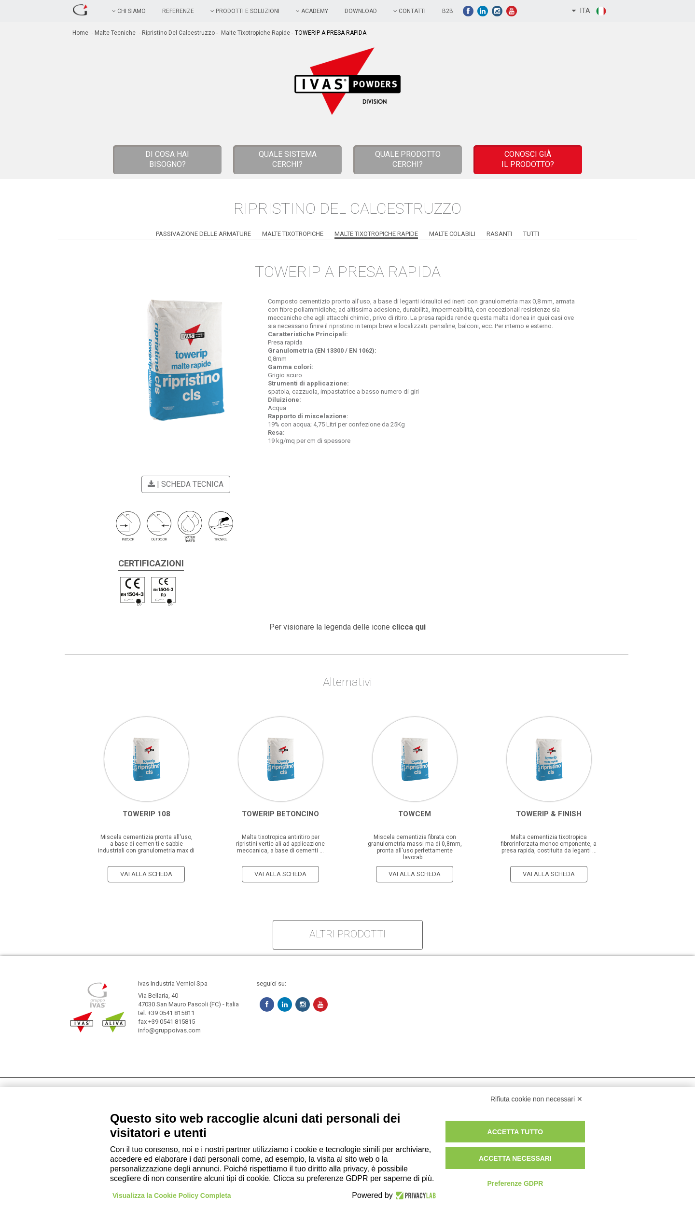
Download (361, 11)
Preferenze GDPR (515, 1183)
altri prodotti (347, 934)
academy (312, 11)
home (80, 32)
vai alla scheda (146, 874)
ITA (589, 11)
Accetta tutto (515, 1132)
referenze (178, 11)
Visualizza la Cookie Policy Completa (171, 1195)
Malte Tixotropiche (292, 233)
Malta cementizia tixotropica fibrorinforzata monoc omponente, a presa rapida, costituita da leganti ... (549, 844)
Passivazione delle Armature (203, 233)
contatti (409, 11)
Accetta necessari (515, 1158)
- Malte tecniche (113, 32)
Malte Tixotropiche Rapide (255, 32)
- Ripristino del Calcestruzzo (176, 32)
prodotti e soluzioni (244, 11)
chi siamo (129, 11)
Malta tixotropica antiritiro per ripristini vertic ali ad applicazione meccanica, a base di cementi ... (280, 844)
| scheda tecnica (184, 484)
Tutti (531, 233)
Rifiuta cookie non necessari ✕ (536, 1099)
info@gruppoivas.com (169, 1030)
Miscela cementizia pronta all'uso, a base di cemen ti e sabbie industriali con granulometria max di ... (146, 847)
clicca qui (409, 627)
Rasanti (499, 233)
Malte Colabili (452, 233)
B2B (447, 11)
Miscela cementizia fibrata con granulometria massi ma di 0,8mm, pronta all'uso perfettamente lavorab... (415, 847)
